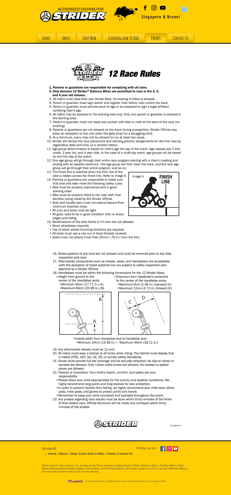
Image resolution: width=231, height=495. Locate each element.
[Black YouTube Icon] (162, 7)
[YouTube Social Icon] (175, 448)
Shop (73, 453)
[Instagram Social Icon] (169, 448)
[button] (184, 8)
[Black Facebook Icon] (145, 7)
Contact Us (125, 453)
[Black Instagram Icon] (153, 7)
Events (111, 453)
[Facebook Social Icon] (163, 448)
